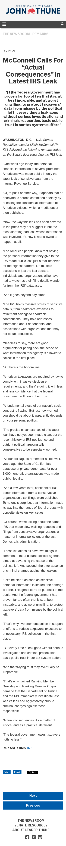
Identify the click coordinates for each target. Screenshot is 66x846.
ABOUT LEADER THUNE (30, 830)
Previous (33, 805)
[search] (62, 23)
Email (17, 772)
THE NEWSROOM (16, 34)
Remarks (40, 34)
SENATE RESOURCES (31, 825)
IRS (30, 748)
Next (33, 795)
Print (7, 772)
